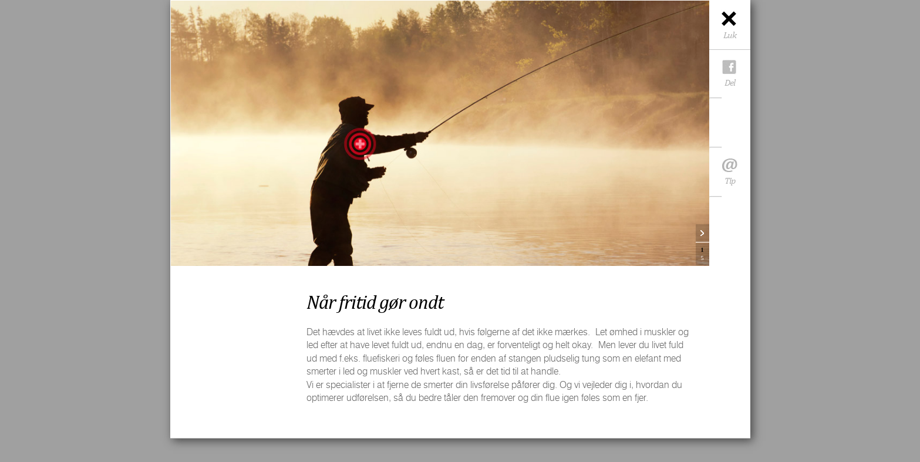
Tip (730, 175)
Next (702, 233)
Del (729, 82)
